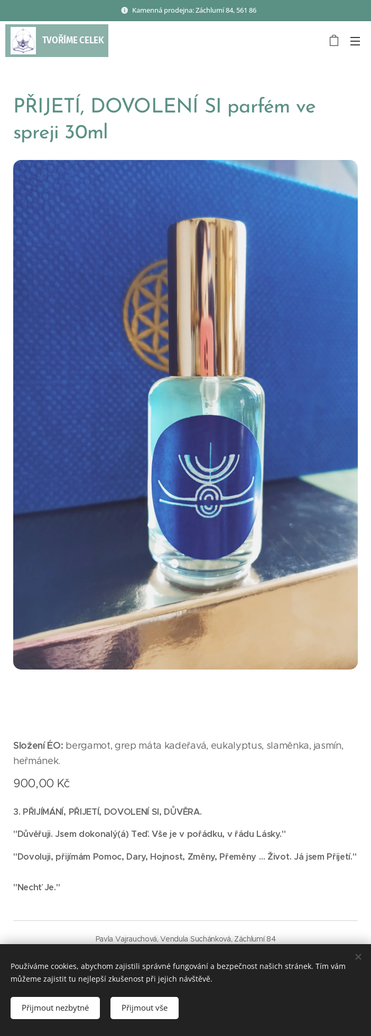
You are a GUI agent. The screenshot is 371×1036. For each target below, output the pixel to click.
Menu (355, 41)
